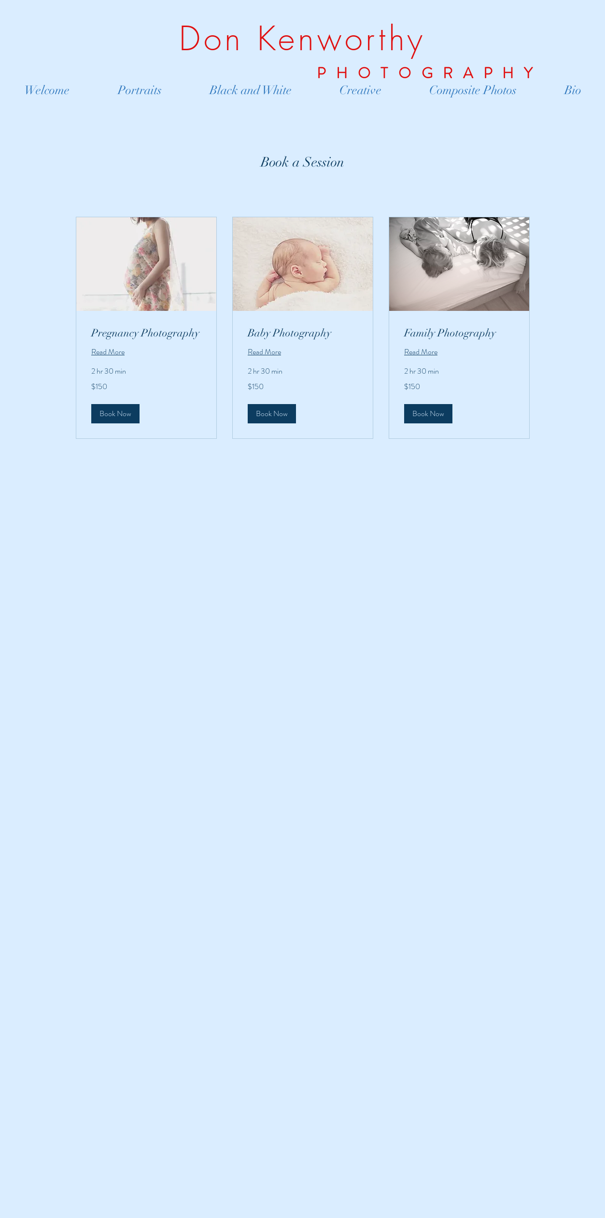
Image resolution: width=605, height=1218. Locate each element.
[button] (115, 413)
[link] (146, 333)
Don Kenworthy (302, 38)
